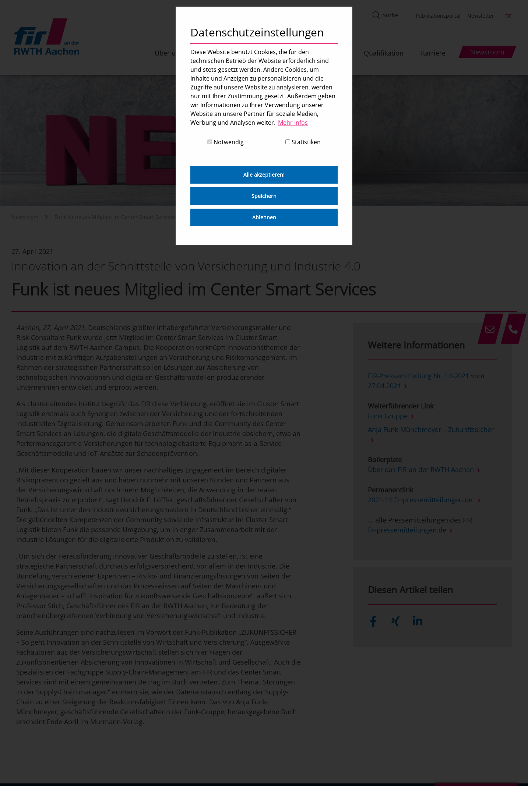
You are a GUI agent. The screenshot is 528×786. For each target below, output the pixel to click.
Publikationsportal (438, 15)
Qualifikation (384, 53)
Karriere (433, 53)
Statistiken (303, 142)
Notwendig (225, 142)
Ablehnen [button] (264, 217)
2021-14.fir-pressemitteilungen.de (421, 499)
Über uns (169, 53)
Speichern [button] (264, 195)
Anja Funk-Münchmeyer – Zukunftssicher (431, 429)
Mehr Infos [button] (293, 122)
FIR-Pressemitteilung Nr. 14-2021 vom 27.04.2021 (426, 380)
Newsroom (25, 216)
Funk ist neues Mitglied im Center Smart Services (115, 216)
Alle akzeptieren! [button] (264, 174)
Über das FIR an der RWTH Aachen (421, 469)
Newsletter (480, 15)
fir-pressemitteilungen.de (407, 529)
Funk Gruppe (388, 415)
